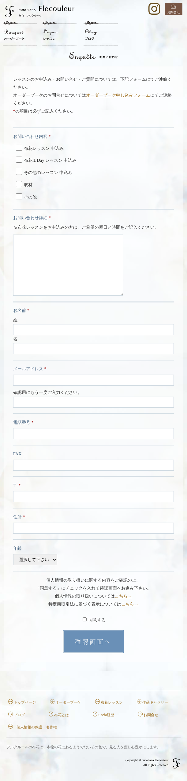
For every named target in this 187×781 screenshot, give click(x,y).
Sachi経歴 (106, 715)
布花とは (61, 715)
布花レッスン (112, 702)
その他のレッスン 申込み (44, 172)
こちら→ (123, 596)
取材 (24, 184)
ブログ (19, 715)
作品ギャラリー (155, 702)
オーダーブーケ (68, 702)
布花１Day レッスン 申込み (46, 160)
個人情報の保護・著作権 (37, 727)
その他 (26, 196)
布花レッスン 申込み (40, 148)
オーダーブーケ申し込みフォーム (118, 95)
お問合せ (173, 12)
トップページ (25, 702)
